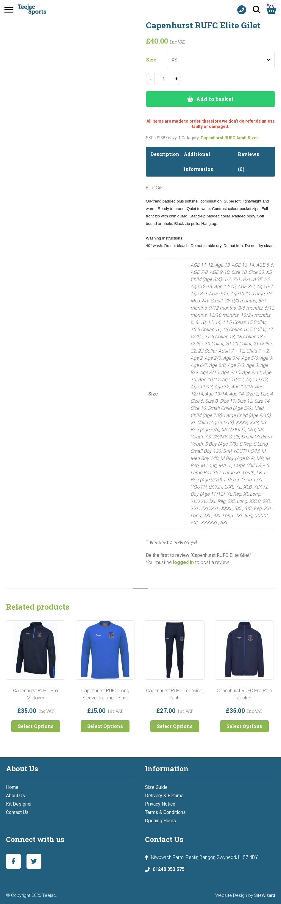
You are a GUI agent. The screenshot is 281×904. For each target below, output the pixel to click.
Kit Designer (19, 804)
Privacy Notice (160, 804)
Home (12, 787)
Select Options (36, 726)
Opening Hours (160, 820)
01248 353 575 (169, 869)
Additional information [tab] (199, 161)
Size (151, 60)
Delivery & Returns (164, 795)
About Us (15, 795)
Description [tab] (164, 154)
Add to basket (215, 99)
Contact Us (17, 812)
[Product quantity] (163, 79)
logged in (183, 562)
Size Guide (156, 787)
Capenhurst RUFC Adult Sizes (230, 137)
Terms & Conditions (165, 812)
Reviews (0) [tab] (248, 161)
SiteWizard (264, 895)
